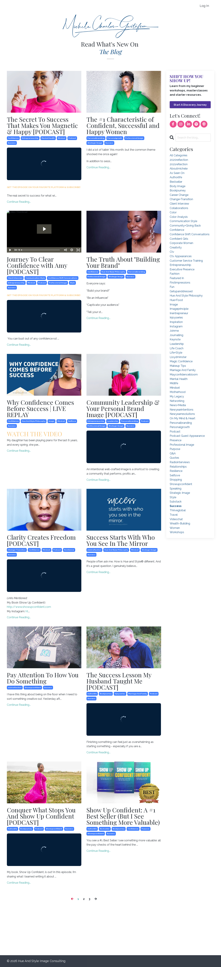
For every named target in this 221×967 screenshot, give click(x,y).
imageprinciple (179, 308)
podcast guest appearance (187, 435)
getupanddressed (181, 291)
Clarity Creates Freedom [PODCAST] (41, 540)
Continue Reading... (19, 201)
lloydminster (178, 357)
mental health (48, 138)
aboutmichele (179, 168)
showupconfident (33, 687)
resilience (69, 550)
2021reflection (179, 164)
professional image (134, 138)
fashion (174, 273)
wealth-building (180, 523)
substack (176, 501)
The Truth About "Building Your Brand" (123, 262)
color (173, 212)
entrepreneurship (30, 138)
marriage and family (137, 694)
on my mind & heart (182, 418)
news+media (178, 405)
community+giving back (185, 225)
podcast (72, 138)
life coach (176, 348)
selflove (72, 421)
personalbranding (96, 138)
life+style (176, 352)
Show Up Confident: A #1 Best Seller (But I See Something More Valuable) (123, 816)
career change (179, 195)
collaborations (179, 208)
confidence (13, 138)
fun (172, 286)
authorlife (92, 694)
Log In (204, 6)
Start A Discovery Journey (190, 104)
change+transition (17, 550)
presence (175, 440)
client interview (15, 278)
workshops (177, 532)
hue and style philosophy (113, 272)
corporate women (181, 243)
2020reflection (94, 550)
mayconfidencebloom (184, 374)
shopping (176, 479)
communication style (35, 278)
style (72, 283)
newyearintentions (181, 409)
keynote (175, 339)
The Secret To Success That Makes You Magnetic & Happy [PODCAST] (42, 125)
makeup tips (178, 365)
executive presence (182, 269)
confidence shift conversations (62, 278)
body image (177, 186)
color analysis (179, 216)
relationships (178, 466)
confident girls (179, 238)
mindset (61, 138)
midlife (174, 383)
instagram (176, 326)
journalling (176, 335)
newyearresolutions (182, 414)
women (175, 528)
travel (174, 514)
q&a (173, 453)
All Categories (178, 155)
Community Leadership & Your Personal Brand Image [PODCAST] (122, 408)
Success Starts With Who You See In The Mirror (120, 540)
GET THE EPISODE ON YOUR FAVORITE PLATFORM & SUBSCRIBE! (43, 187)
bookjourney (106, 694)
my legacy (177, 396)
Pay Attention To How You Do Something (43, 678)
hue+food (176, 300)
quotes (174, 457)
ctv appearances (181, 256)
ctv (172, 251)
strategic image (95, 143)
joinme (174, 330)
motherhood (177, 392)
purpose (145, 829)
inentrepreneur (179, 313)
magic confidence (181, 361)
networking (177, 401)
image (51, 421)
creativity (176, 247)
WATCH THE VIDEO (34, 434)
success (12, 143)
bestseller (105, 829)
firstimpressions (180, 282)
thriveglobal (178, 510)
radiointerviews (180, 462)
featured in (177, 278)
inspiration (176, 322)
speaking (175, 488)
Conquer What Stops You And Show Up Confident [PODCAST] (41, 816)
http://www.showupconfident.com (29, 606)
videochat (176, 519)
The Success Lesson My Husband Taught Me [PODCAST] (118, 681)
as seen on (177, 173)
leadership (112, 421)
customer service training (186, 260)
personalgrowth (114, 138)
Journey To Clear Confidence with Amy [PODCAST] (37, 265)
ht (27, 611)
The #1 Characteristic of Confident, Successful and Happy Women (123, 125)
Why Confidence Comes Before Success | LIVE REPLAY (40, 408)
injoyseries (120, 694)
